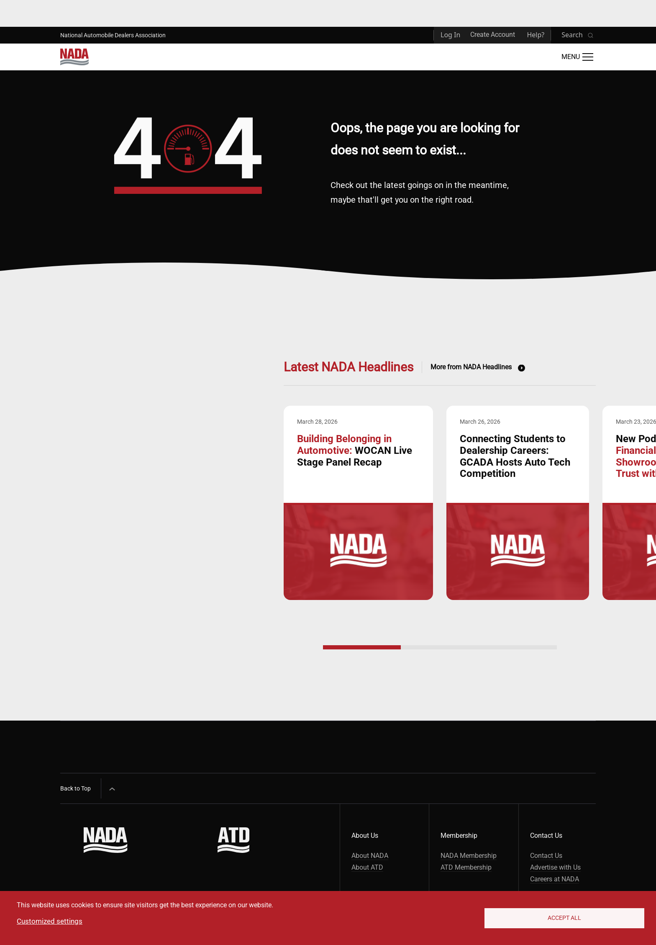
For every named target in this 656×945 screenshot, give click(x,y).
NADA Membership (469, 856)
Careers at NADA (554, 879)
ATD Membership (466, 867)
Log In (450, 34)
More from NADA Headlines (471, 367)
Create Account (492, 35)
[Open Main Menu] (577, 56)
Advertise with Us (555, 867)
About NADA (369, 856)
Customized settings (49, 921)
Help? (535, 34)
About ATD (367, 867)
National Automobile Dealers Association (113, 35)
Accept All (564, 917)
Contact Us (546, 856)
